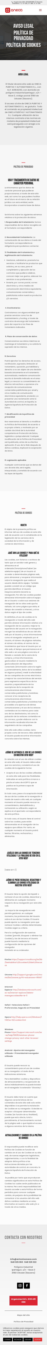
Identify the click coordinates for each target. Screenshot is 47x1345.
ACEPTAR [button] (38, 1339)
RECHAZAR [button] (17, 1339)
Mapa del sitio (23, 1315)
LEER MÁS (28, 1339)
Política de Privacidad (23, 1321)
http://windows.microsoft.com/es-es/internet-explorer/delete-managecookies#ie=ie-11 (23, 993)
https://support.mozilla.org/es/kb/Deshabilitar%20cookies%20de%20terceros (23, 962)
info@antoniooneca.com (23, 1259)
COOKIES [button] (8, 1339)
